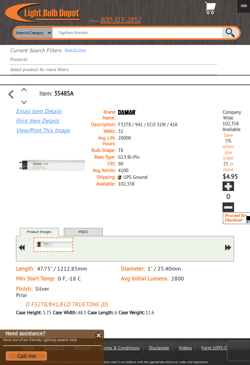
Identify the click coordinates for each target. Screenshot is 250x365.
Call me (26, 356)
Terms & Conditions (120, 348)
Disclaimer (159, 348)
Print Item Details (37, 121)
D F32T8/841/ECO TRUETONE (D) (67, 304)
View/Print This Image (43, 130)
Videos (185, 348)
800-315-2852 (120, 19)
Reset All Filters (75, 50)
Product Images (39, 231)
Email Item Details (39, 111)
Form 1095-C (214, 348)
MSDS (83, 231)
